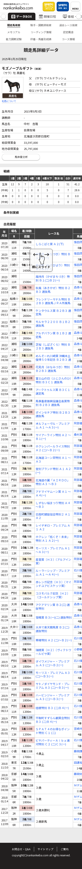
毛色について (9, 101)
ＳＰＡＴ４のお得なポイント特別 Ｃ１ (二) (53, 731)
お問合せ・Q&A (21, 849)
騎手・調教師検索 (40, 25)
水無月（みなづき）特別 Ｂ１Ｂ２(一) (53, 256)
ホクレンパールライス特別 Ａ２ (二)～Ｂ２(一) (53, 448)
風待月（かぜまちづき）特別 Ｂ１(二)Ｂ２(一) (53, 278)
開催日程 (47, 16)
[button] (3, 16)
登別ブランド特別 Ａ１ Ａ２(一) (53, 471)
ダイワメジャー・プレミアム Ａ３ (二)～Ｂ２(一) (53, 663)
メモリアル (13, 32)
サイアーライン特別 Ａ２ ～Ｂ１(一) (53, 437)
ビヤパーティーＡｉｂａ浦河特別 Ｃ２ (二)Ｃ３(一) (53, 742)
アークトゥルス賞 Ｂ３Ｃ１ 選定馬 (53, 391)
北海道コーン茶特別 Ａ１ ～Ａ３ (53, 459)
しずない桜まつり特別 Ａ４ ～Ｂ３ (53, 505)
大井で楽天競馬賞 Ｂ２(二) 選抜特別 (52, 629)
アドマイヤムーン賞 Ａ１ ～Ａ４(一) (53, 493)
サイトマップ (45, 849)
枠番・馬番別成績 (40, 39)
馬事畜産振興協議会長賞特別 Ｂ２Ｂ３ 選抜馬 (53, 403)
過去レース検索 (68, 25)
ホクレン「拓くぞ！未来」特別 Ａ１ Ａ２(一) (53, 539)
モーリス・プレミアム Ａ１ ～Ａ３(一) (53, 550)
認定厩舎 (68, 32)
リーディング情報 (41, 32)
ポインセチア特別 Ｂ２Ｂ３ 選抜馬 (53, 414)
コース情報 (68, 39)
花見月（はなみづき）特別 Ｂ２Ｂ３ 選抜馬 (53, 369)
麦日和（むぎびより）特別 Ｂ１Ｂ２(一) (53, 267)
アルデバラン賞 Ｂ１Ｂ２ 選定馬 (53, 335)
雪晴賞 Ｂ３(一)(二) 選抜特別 (54, 617)
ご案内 (64, 849)
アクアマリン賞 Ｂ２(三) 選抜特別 (53, 607)
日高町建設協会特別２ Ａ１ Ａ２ (53, 516)
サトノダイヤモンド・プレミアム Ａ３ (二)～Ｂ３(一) (53, 686)
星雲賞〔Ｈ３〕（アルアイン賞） (53, 561)
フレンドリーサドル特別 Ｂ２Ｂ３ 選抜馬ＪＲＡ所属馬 (53, 301)
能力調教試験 (14, 39)
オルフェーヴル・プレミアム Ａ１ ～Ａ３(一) (53, 425)
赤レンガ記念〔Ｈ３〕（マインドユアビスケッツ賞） (53, 584)
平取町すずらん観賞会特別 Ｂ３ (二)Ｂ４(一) (53, 720)
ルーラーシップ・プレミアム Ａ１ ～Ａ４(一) (53, 572)
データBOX (21, 16)
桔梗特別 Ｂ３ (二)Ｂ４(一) (52, 708)
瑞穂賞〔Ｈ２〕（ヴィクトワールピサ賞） (53, 652)
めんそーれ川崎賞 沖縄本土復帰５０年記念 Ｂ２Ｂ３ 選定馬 (53, 358)
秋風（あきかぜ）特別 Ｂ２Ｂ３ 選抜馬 (53, 290)
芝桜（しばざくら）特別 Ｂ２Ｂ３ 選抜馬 (53, 346)
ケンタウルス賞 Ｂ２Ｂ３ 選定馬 (53, 312)
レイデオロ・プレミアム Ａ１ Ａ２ (53, 527)
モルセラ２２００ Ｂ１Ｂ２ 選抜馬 (53, 324)
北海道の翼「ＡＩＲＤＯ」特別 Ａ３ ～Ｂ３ (53, 482)
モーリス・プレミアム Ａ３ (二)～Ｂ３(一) (53, 674)
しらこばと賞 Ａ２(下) (50, 244)
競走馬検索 (13, 25)
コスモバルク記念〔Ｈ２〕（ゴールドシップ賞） (53, 595)
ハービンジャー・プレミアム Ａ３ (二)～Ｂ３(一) (53, 697)
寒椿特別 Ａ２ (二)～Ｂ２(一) (54, 640)
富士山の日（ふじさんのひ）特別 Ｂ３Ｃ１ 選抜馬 (53, 380)
